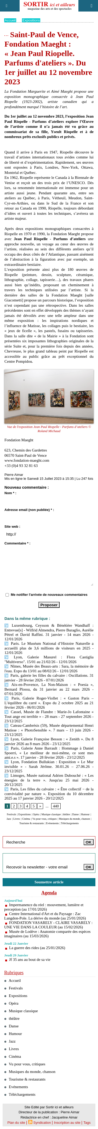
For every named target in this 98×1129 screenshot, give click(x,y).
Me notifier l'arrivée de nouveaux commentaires (49, 595)
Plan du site (16, 1123)
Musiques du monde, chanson (74, 818)
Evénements (52, 823)
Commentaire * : (17, 543)
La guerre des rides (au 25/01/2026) (37, 948)
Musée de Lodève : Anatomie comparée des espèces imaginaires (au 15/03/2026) (47, 933)
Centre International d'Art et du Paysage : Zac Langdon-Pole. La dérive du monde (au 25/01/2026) (45, 916)
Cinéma (26, 818)
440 (56, 806)
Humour (85, 814)
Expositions (31, 20)
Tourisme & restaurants (31, 823)
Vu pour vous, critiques (44, 818)
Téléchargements (70, 823)
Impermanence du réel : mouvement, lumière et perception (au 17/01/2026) (43, 907)
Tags (86, 1123)
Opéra (36, 814)
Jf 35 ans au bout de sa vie (29, 959)
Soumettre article (49, 882)
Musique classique (51, 814)
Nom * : (10, 493)
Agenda (49, 892)
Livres (16, 818)
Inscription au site (67, 1123)
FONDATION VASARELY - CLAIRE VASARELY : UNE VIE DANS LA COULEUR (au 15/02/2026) (48, 925)
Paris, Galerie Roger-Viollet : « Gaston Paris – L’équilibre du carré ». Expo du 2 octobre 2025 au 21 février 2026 (49, 702)
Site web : (12, 526)
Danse (75, 814)
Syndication (42, 1123)
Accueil (10, 20)
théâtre (66, 814)
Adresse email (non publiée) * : (29, 510)
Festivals (11, 814)
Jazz (9, 818)
